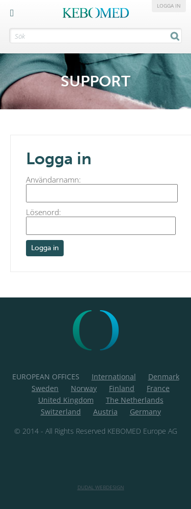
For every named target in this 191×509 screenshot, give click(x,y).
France (158, 388)
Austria (105, 411)
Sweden (45, 388)
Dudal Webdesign (100, 487)
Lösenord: (101, 221)
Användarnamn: (102, 188)
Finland (121, 388)
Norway (84, 388)
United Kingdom (66, 400)
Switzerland (61, 411)
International (114, 376)
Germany (145, 411)
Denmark (163, 376)
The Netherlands (134, 400)
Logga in (169, 5)
